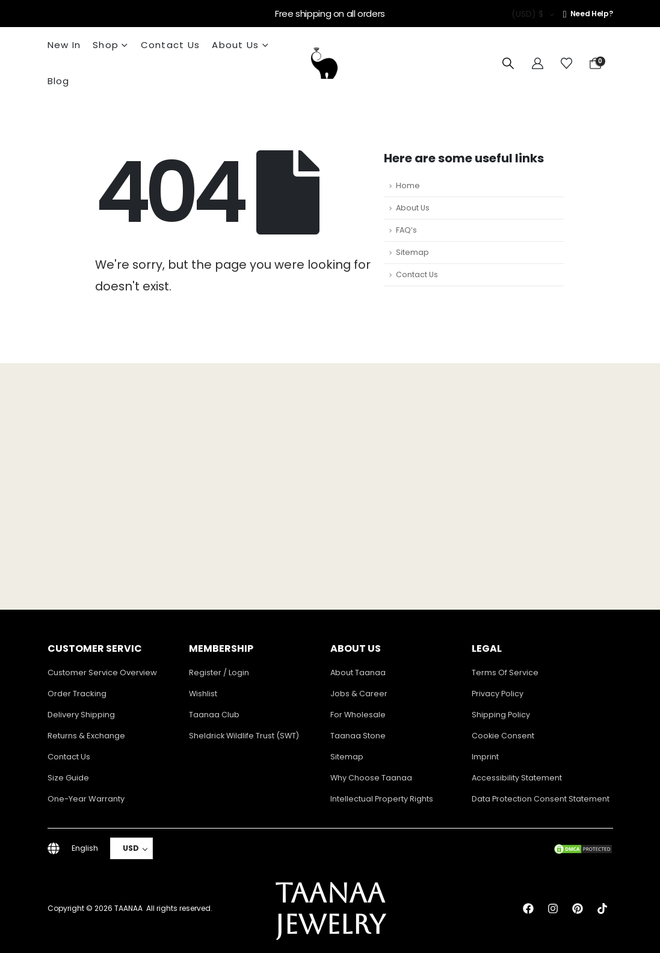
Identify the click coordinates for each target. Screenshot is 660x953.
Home (408, 185)
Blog (59, 81)
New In (64, 44)
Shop (106, 44)
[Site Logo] (324, 63)
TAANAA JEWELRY (330, 908)
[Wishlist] (566, 64)
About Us (235, 44)
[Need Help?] (588, 14)
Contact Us (170, 44)
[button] (508, 64)
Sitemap (412, 252)
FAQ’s (406, 230)
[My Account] (537, 64)
